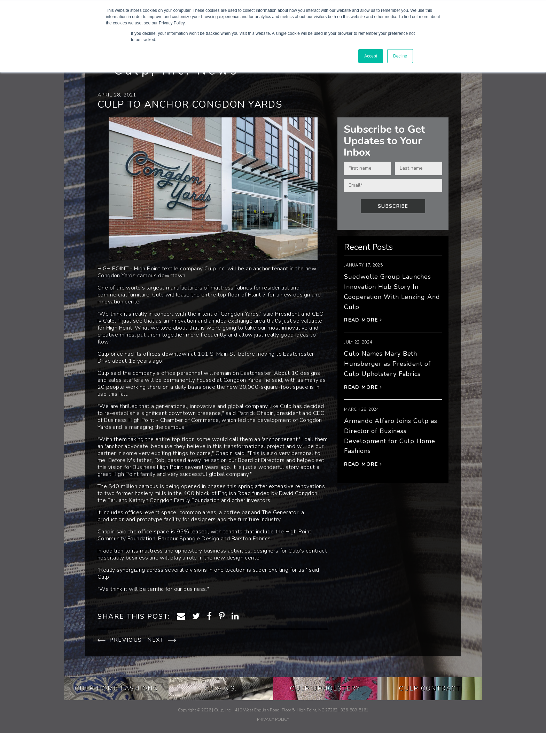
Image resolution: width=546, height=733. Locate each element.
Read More (363, 320)
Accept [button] (370, 56)
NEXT (161, 640)
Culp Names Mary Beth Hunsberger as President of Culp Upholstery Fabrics (387, 363)
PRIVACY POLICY (273, 719)
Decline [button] (400, 56)
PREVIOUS (120, 640)
